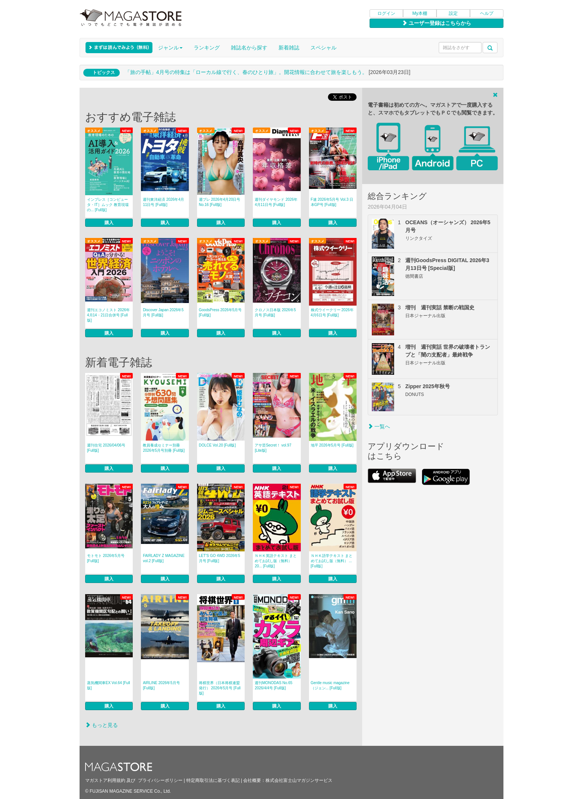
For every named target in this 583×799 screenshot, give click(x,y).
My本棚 (419, 13)
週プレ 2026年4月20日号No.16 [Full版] (220, 202)
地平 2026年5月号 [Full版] (332, 445)
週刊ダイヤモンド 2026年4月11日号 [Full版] (276, 202)
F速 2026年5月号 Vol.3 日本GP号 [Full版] (332, 202)
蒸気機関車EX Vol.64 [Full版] (108, 685)
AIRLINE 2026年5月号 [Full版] (161, 685)
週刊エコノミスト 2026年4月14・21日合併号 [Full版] (108, 315)
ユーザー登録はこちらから (436, 23)
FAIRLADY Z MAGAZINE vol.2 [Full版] (163, 558)
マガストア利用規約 (105, 780)
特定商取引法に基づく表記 (213, 780)
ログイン (386, 13)
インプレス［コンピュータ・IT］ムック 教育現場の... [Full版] (108, 204)
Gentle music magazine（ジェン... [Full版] (330, 685)
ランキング (207, 48)
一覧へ (379, 426)
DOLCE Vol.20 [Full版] (217, 445)
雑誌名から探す (249, 48)
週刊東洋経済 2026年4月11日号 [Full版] (163, 202)
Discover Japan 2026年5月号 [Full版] (163, 312)
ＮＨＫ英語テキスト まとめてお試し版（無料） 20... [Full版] (276, 561)
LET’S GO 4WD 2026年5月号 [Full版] (219, 558)
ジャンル (170, 48)
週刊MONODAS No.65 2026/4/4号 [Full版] (273, 685)
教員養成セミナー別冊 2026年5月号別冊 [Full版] (163, 447)
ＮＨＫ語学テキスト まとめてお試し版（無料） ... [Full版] (332, 561)
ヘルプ (486, 13)
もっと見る (101, 725)
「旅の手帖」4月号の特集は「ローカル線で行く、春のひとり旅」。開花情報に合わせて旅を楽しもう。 (246, 72)
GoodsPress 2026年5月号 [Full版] (220, 312)
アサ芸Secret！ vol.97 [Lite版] (273, 447)
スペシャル (323, 48)
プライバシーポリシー (160, 780)
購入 (108, 222)
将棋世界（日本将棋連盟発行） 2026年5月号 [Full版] (220, 688)
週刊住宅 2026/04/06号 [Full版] (106, 447)
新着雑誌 (288, 48)
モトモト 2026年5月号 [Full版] (106, 558)
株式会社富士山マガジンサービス (298, 780)
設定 (453, 13)
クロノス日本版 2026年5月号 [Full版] (275, 312)
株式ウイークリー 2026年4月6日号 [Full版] (332, 312)
